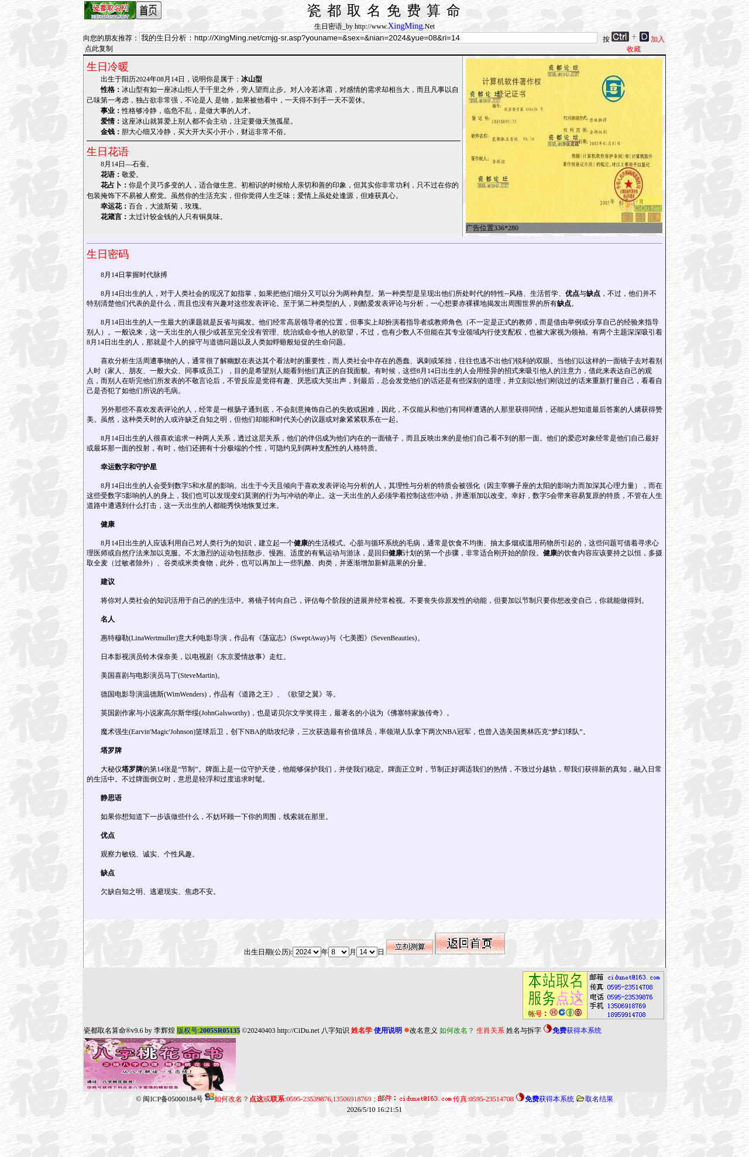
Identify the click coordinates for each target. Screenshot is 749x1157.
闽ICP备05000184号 (173, 1099)
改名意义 (421, 1030)
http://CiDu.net (298, 1030)
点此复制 (99, 49)
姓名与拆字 (523, 1030)
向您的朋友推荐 (107, 38)
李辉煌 (164, 1030)
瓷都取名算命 (105, 1030)
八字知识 (335, 1030)
